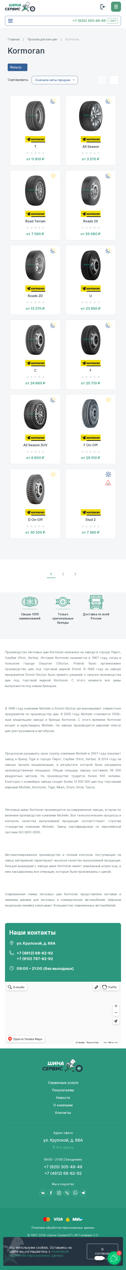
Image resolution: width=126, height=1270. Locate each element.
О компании (63, 1105)
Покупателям (63, 1090)
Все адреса (64, 1147)
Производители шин (42, 39)
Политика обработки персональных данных (63, 1227)
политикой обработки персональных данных (39, 1253)
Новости (63, 1098)
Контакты (63, 1113)
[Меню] (116, 7)
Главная (14, 39)
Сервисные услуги (63, 1083)
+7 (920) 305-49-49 (89, 21)
